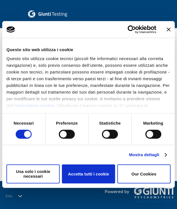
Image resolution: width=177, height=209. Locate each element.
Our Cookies (143, 174)
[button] (20, 196)
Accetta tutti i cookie (88, 174)
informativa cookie (34, 105)
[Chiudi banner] (169, 29)
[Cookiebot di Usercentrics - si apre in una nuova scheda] (131, 29)
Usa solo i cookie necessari (33, 174)
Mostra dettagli (144, 154)
